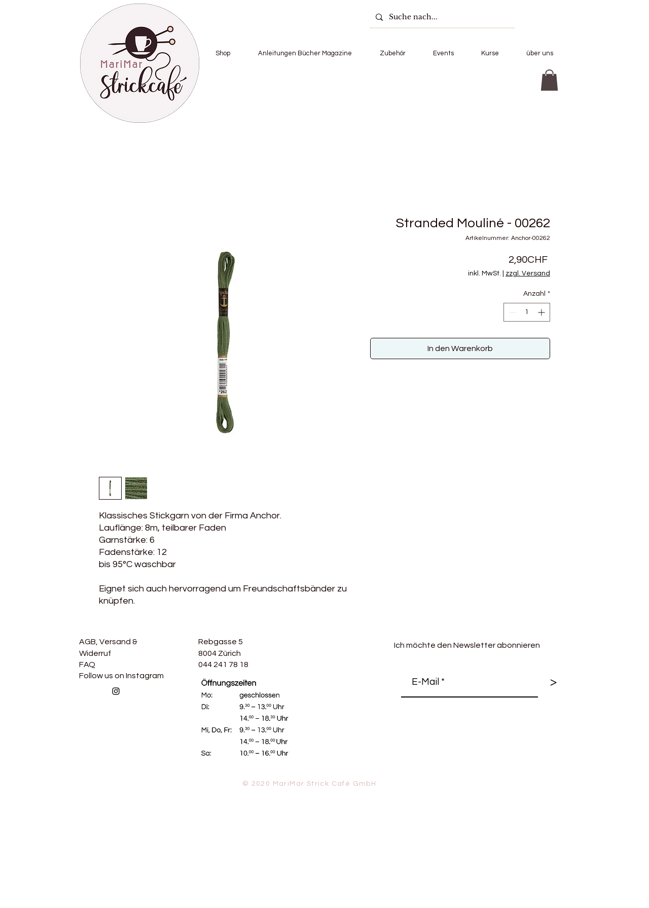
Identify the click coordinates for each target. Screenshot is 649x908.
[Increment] (542, 312)
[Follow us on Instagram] (116, 691)
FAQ (87, 664)
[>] (553, 682)
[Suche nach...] (441, 17)
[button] (222, 53)
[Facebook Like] (193, 713)
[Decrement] (511, 312)
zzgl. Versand (528, 273)
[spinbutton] (527, 312)
